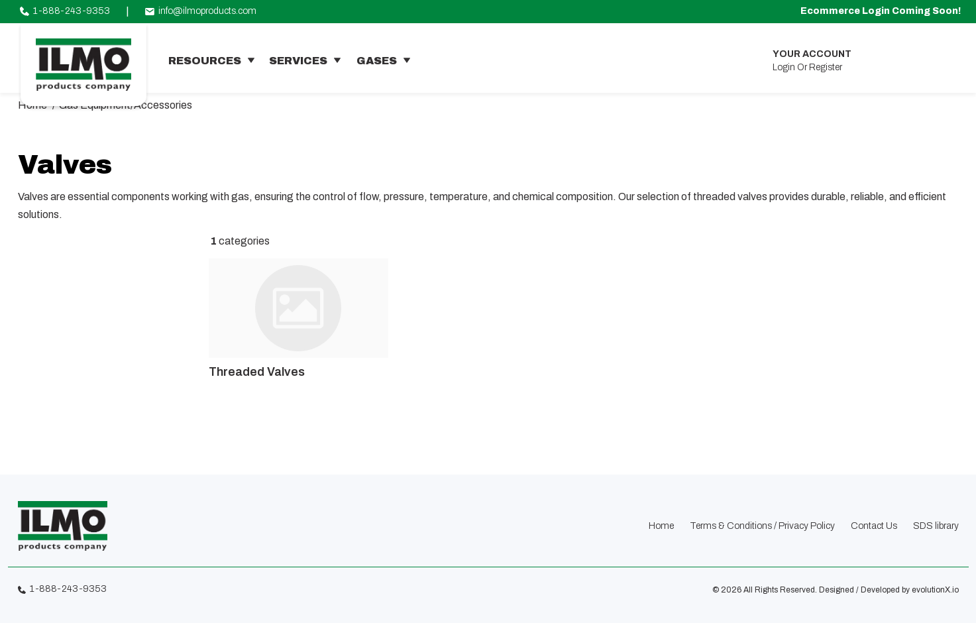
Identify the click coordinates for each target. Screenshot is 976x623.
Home (661, 526)
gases (376, 60)
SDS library (936, 526)
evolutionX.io (935, 590)
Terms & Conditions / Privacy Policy (762, 526)
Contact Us (874, 526)
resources (204, 60)
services (298, 60)
